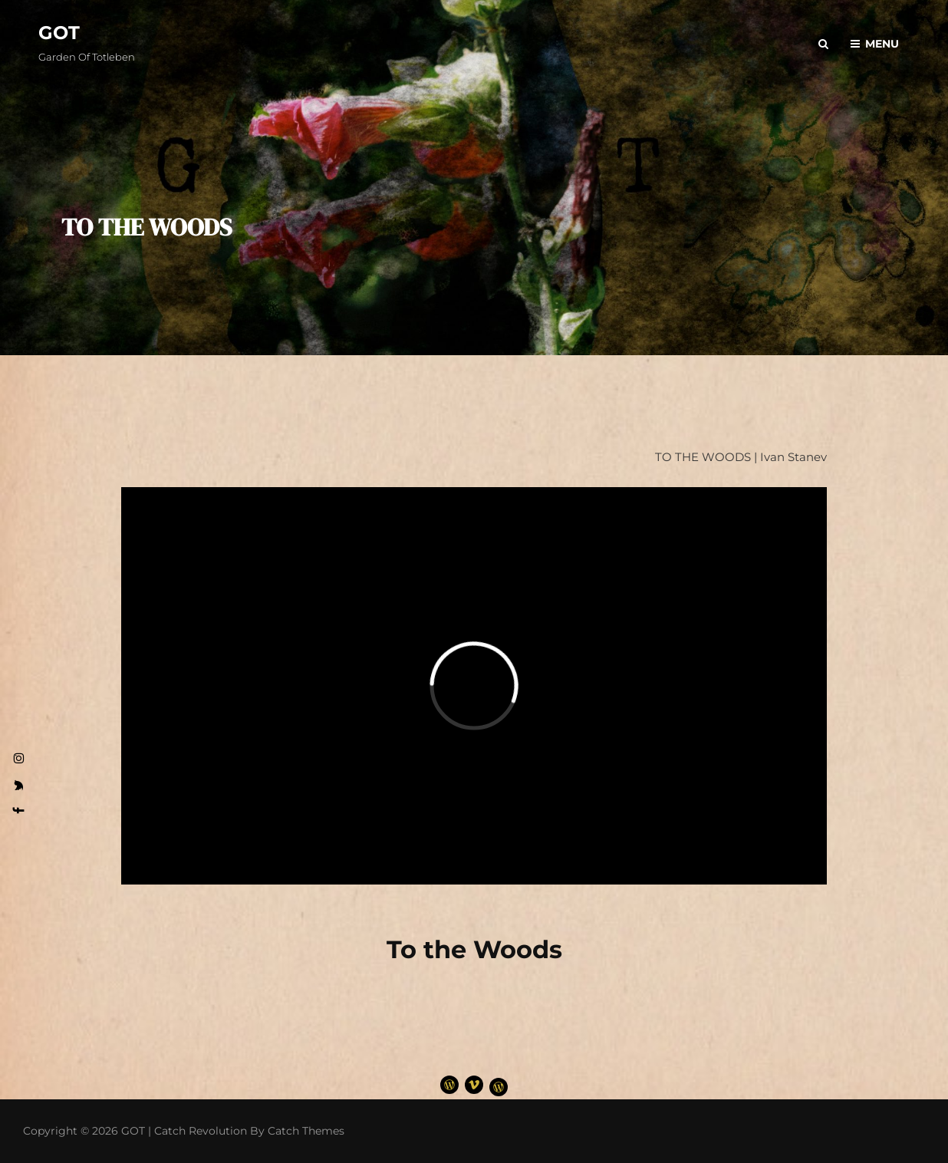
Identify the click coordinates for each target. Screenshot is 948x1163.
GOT (59, 32)
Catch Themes (306, 1131)
